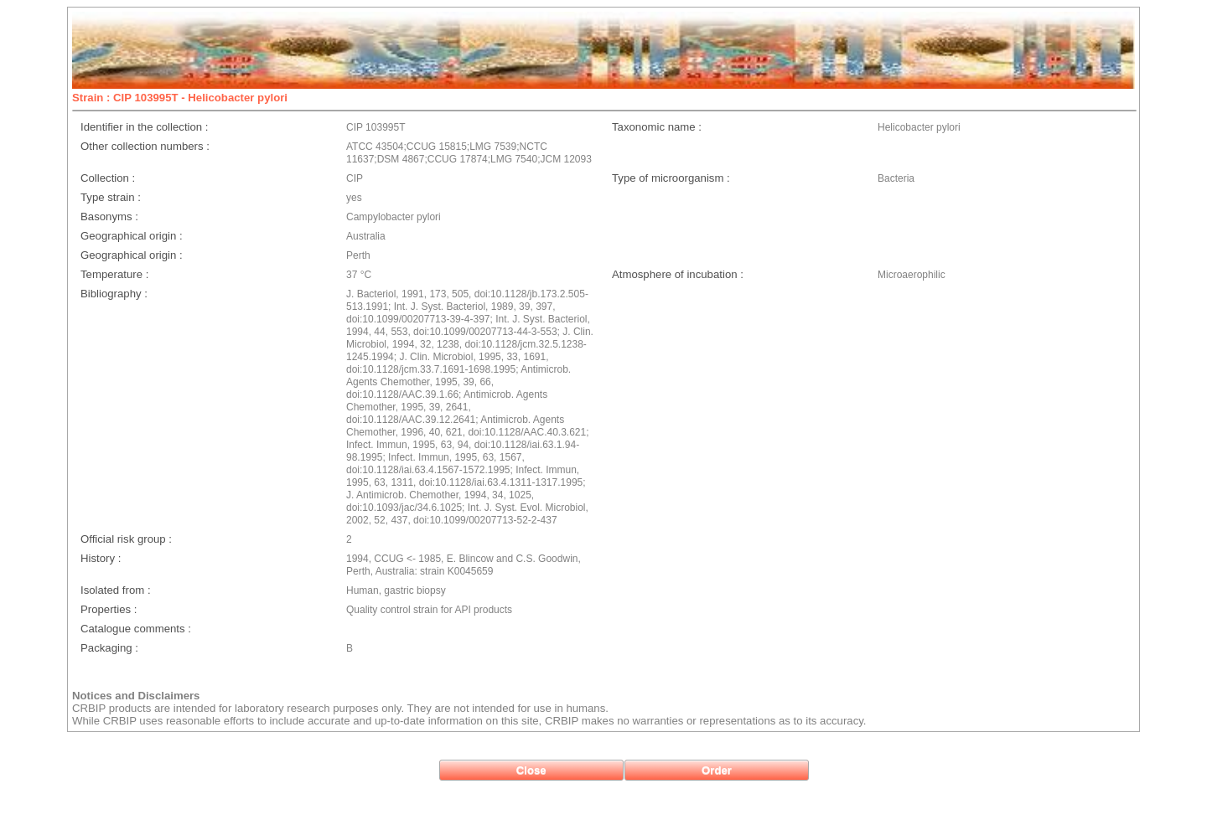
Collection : (107, 178)
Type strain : (110, 197)
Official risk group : (126, 539)
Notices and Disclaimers (135, 695)
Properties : (108, 609)
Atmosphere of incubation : (677, 274)
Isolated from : (115, 590)
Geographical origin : (131, 235)
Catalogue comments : (135, 628)
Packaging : (109, 648)
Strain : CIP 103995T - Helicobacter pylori (180, 97)
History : (100, 558)
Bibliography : (114, 293)
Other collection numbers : (145, 146)
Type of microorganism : (671, 178)
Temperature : (114, 274)
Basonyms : (109, 216)
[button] (531, 770)
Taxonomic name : (657, 127)
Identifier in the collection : (144, 127)
